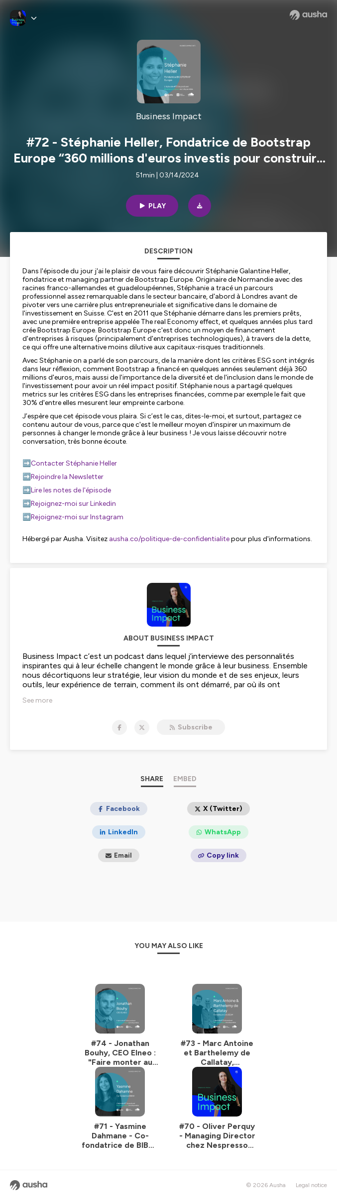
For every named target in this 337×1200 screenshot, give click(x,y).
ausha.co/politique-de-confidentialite (169, 539)
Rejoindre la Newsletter (68, 477)
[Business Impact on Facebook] (119, 727)
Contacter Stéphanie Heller (74, 463)
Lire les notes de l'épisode (71, 490)
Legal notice (311, 1185)
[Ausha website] (308, 15)
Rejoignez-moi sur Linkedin (73, 503)
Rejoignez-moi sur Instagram (78, 517)
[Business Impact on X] (141, 727)
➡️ (26, 463)
